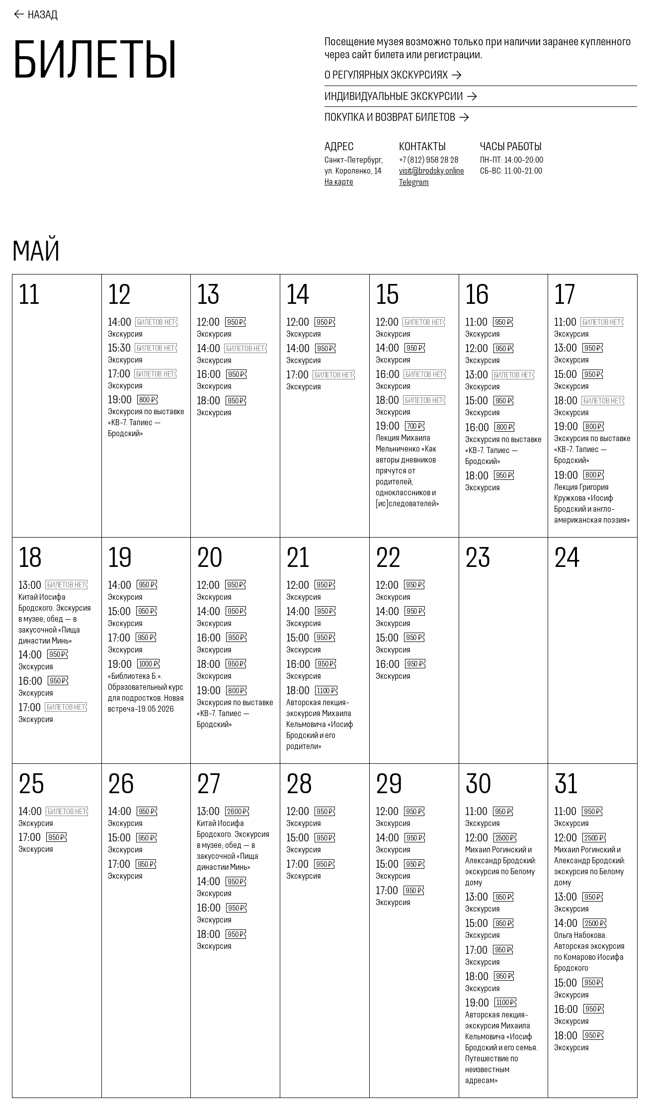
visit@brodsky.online (432, 171)
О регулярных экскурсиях (386, 75)
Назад (43, 14)
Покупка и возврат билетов (389, 118)
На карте (338, 182)
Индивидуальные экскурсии (394, 96)
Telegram (414, 182)
